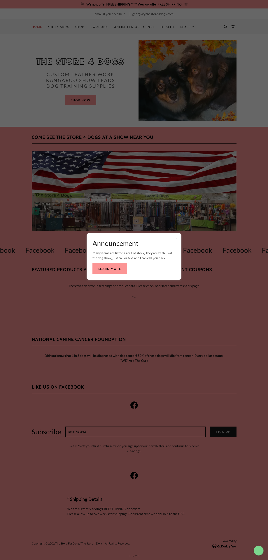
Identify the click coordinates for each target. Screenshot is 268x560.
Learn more (109, 268)
